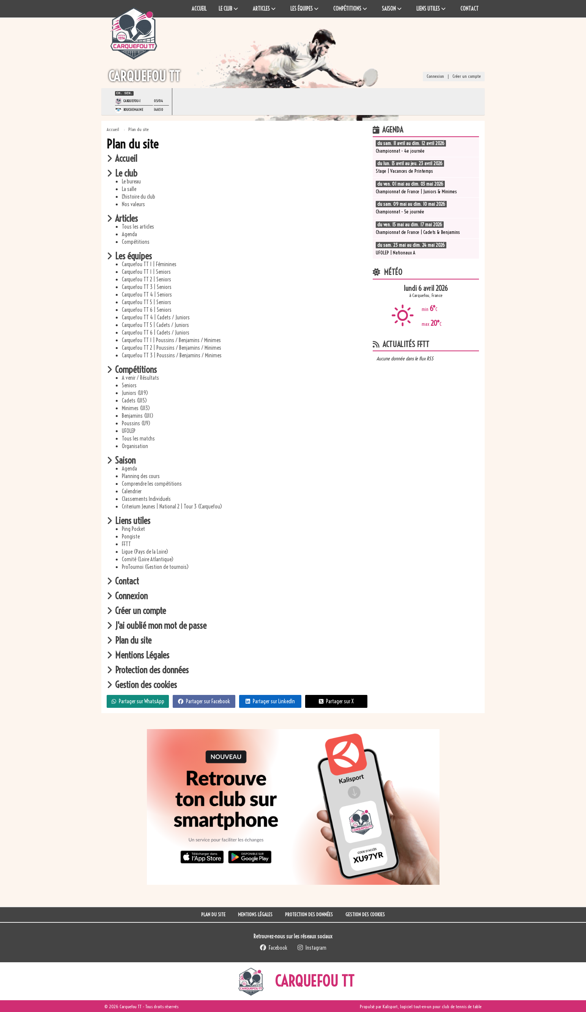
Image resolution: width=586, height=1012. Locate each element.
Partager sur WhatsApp (138, 700)
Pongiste (131, 535)
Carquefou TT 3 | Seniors (147, 286)
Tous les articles (138, 226)
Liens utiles (128, 520)
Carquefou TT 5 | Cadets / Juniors (155, 324)
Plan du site (129, 639)
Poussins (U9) (136, 422)
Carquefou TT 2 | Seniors (146, 278)
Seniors (129, 384)
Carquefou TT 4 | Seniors (147, 293)
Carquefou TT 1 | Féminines (149, 263)
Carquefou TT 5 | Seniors (146, 301)
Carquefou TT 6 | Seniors (147, 309)
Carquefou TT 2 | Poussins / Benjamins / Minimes (171, 347)
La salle (129, 188)
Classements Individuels (146, 498)
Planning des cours (141, 475)
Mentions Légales (138, 654)
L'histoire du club (138, 196)
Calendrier (132, 490)
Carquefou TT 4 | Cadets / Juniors (156, 316)
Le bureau (131, 180)
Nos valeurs (133, 203)
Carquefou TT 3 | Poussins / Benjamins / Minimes (172, 354)
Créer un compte (466, 77)
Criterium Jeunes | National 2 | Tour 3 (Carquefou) (172, 505)
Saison (121, 459)
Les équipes (129, 255)
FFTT (126, 543)
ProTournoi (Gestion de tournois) (155, 566)
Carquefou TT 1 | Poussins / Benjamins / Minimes (171, 339)
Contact (123, 580)
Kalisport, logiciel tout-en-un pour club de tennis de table (432, 1006)
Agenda (129, 233)
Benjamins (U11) (137, 415)
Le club (122, 172)
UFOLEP (128, 430)
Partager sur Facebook (204, 700)
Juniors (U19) (135, 392)
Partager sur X (336, 700)
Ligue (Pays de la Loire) (145, 551)
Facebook (273, 947)
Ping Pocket (133, 528)
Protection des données (148, 669)
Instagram (312, 947)
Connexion (435, 77)
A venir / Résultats (140, 377)
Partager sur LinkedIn (270, 700)
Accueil (122, 157)
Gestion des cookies (142, 684)
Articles (122, 217)
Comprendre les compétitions (152, 483)
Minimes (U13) (136, 407)
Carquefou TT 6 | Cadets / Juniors (155, 331)
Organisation (135, 445)
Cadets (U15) (134, 399)
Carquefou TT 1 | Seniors (146, 271)
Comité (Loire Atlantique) (147, 558)
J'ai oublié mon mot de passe (156, 624)
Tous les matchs (138, 437)
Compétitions (136, 241)
